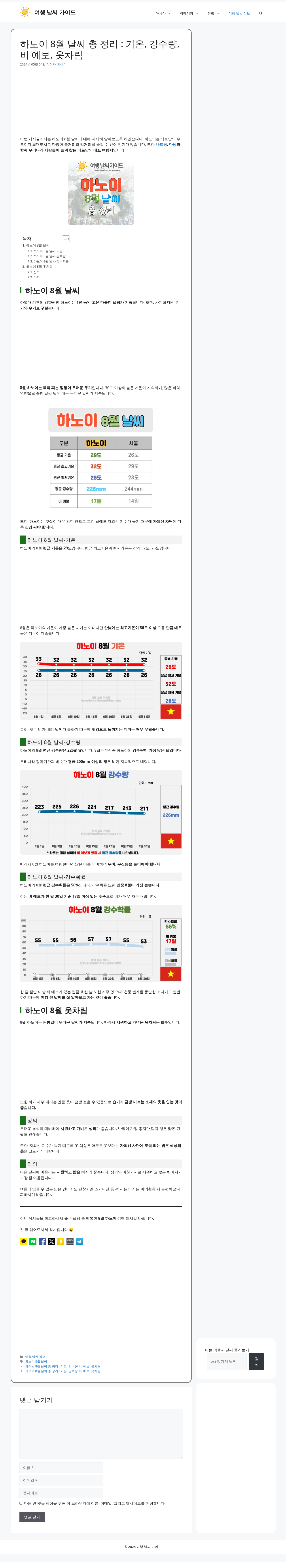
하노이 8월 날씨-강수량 (50, 256)
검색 (257, 1361)
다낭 (172, 144)
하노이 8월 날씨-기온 (48, 251)
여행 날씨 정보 (239, 13)
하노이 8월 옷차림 (39, 266)
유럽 (216, 13)
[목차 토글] (64, 239)
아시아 (166, 13)
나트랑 (161, 144)
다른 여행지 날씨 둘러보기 (227, 1349)
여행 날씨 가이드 (55, 12)
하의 (37, 277)
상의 (37, 272)
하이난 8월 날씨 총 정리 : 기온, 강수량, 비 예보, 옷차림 (62, 1366)
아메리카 (191, 13)
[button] (261, 13)
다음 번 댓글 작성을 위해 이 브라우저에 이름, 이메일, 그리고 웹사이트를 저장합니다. (94, 1503)
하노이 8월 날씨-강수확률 (51, 261)
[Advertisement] (101, 98)
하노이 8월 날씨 (38, 245)
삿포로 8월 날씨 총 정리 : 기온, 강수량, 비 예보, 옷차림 (62, 1371)
